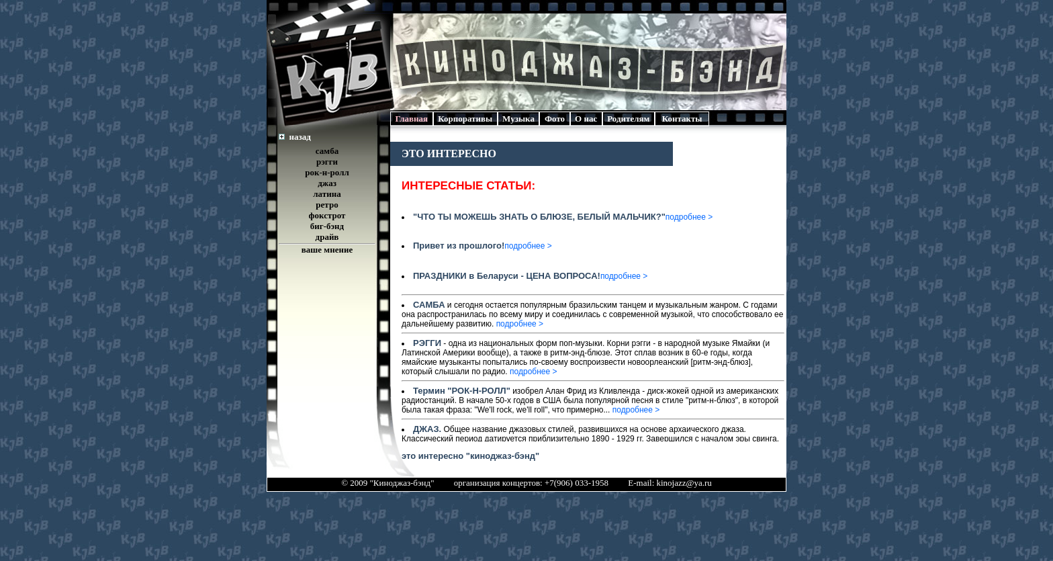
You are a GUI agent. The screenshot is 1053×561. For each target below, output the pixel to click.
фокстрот (327, 215)
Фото (554, 119)
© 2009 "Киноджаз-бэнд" (387, 483)
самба (327, 151)
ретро (327, 205)
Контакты (681, 119)
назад (300, 137)
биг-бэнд (327, 226)
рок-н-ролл (327, 172)
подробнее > (689, 217)
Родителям (628, 119)
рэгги (327, 162)
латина (326, 194)
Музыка (518, 119)
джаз (327, 183)
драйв (327, 237)
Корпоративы (465, 119)
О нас (586, 119)
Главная (411, 119)
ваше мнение (327, 250)
